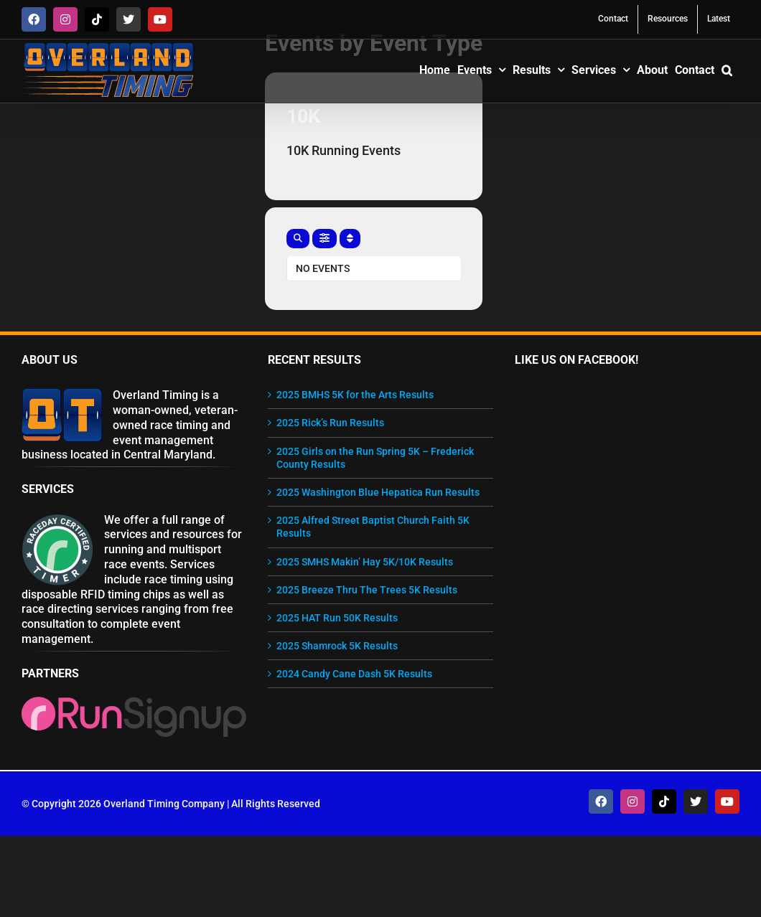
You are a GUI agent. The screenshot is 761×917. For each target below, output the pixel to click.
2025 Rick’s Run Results (330, 422)
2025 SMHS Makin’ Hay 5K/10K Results (364, 562)
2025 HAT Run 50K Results (337, 618)
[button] (727, 68)
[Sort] (350, 238)
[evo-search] (297, 238)
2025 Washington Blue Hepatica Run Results (378, 492)
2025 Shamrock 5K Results (337, 646)
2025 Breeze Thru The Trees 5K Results (366, 590)
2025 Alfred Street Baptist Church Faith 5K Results (373, 526)
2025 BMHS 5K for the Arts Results (355, 394)
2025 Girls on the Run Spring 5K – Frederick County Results (375, 458)
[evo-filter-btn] (324, 238)
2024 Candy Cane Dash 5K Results (354, 673)
